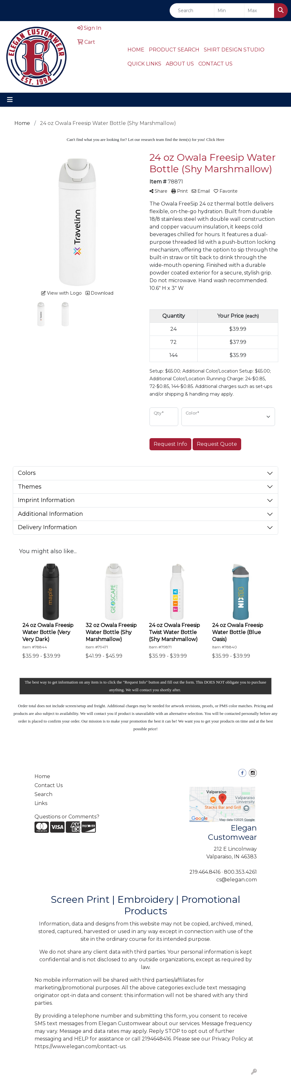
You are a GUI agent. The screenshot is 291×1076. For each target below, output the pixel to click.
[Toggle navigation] (10, 99)
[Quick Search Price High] (259, 10)
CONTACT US (215, 64)
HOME (135, 50)
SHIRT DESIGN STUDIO (234, 50)
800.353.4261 (240, 872)
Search (43, 794)
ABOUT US (180, 64)
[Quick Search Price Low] (229, 10)
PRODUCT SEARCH (174, 50)
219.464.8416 (204, 872)
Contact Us (48, 785)
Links (40, 803)
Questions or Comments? (66, 817)
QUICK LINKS (144, 64)
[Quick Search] (192, 10)
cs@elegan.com (236, 880)
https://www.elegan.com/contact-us (80, 1046)
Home (42, 776)
